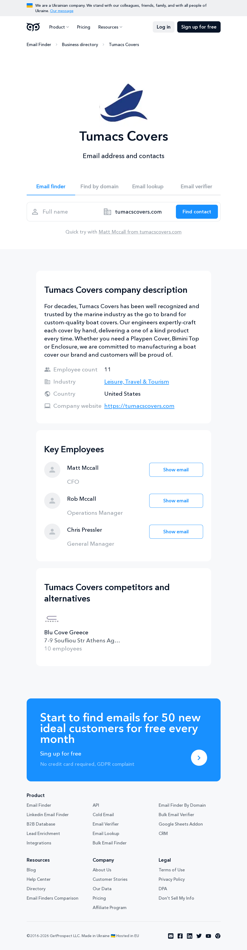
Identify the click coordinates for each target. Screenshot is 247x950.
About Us (102, 869)
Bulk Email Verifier (176, 814)
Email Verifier (106, 824)
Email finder (50, 186)
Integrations (39, 842)
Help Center (39, 879)
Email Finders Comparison (52, 898)
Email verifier (196, 186)
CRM (163, 833)
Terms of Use (172, 869)
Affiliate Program (110, 907)
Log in (164, 27)
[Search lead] (197, 212)
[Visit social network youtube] (208, 936)
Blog (31, 869)
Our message (62, 10)
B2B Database (41, 824)
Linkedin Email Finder (48, 814)
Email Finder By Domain (182, 805)
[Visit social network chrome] (218, 936)
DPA (163, 888)
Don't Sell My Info (176, 898)
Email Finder (39, 44)
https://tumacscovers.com (139, 405)
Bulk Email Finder (110, 842)
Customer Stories (110, 879)
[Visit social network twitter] (199, 936)
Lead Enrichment (43, 833)
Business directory (80, 44)
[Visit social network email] (170, 936)
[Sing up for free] (199, 758)
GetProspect (33, 27)
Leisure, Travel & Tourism (136, 381)
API (96, 805)
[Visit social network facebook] (180, 936)
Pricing (83, 27)
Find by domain (99, 186)
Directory (36, 888)
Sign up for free (199, 27)
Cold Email (103, 814)
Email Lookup (106, 833)
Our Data (102, 888)
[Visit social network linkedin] (189, 936)
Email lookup (147, 186)
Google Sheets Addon (181, 824)
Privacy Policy (172, 879)
